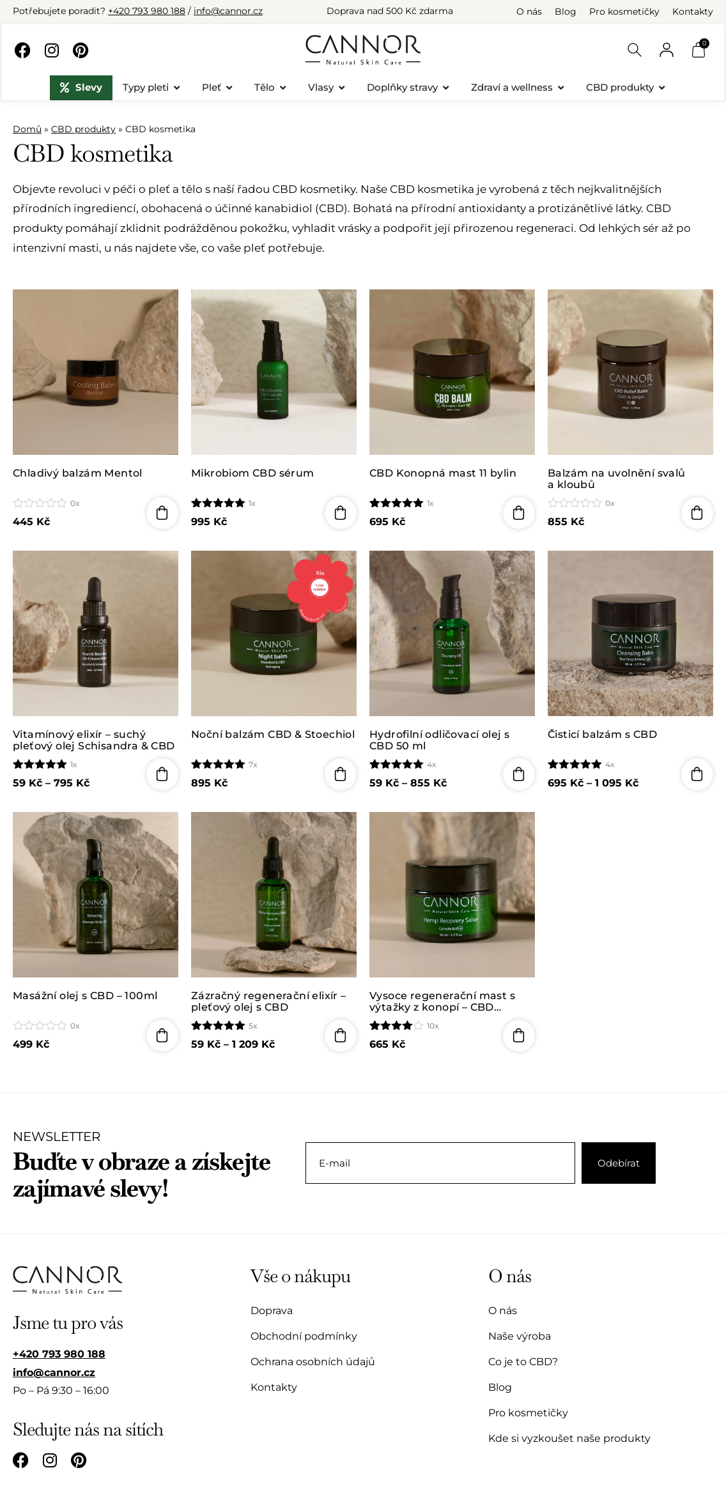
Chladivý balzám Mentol (78, 473)
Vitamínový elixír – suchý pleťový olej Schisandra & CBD (94, 740)
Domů (27, 129)
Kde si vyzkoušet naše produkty (569, 1438)
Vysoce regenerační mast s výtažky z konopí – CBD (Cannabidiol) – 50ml (442, 1001)
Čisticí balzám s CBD (602, 734)
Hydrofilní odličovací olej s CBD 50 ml (439, 740)
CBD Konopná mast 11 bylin (442, 473)
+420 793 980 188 (146, 11)
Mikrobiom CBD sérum (254, 473)
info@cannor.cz (228, 11)
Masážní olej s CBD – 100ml (85, 996)
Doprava (272, 1311)
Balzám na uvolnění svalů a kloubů (617, 479)
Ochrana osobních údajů (313, 1362)
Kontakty (692, 11)
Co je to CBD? (523, 1362)
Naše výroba (519, 1336)
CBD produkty (83, 129)
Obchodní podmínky (304, 1336)
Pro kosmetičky (624, 11)
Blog (565, 11)
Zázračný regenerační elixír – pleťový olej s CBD (268, 1001)
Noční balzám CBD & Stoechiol (273, 734)
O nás (529, 11)
